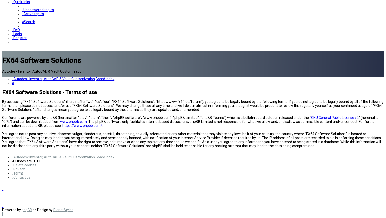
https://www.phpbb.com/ (82, 126)
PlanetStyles (63, 210)
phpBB (27, 210)
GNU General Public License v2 (335, 118)
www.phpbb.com (73, 122)
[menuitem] (38, 10)
